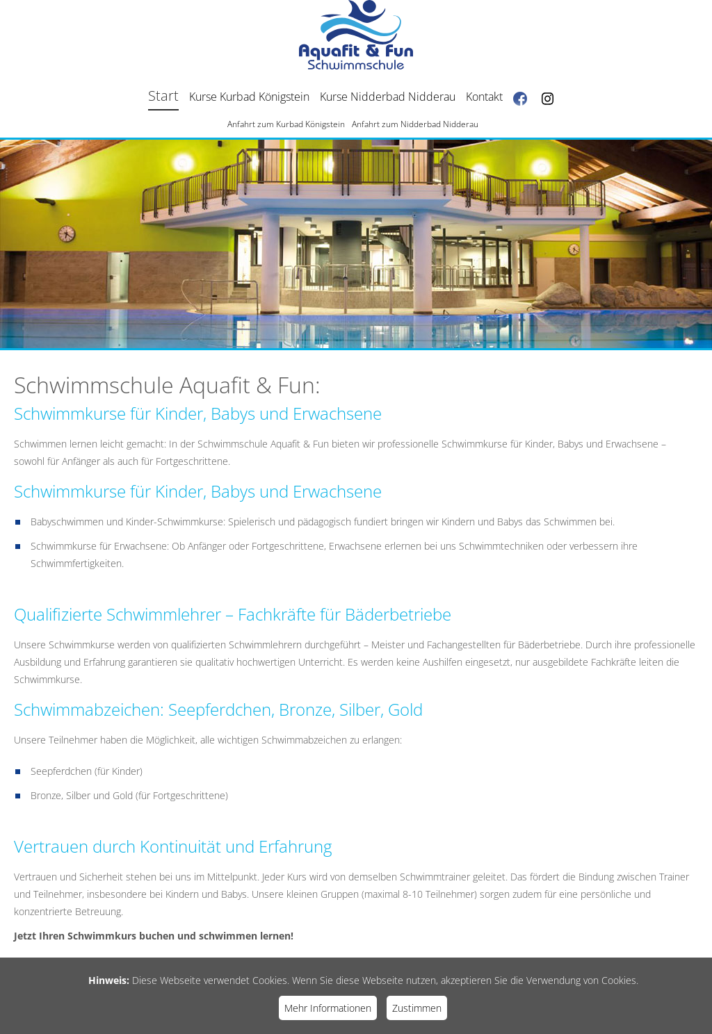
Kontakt (484, 96)
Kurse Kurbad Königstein (249, 96)
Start (163, 95)
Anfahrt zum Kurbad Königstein (286, 124)
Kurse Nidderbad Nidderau (387, 96)
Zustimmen (417, 1008)
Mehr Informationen (327, 1008)
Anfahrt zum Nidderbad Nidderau (415, 124)
